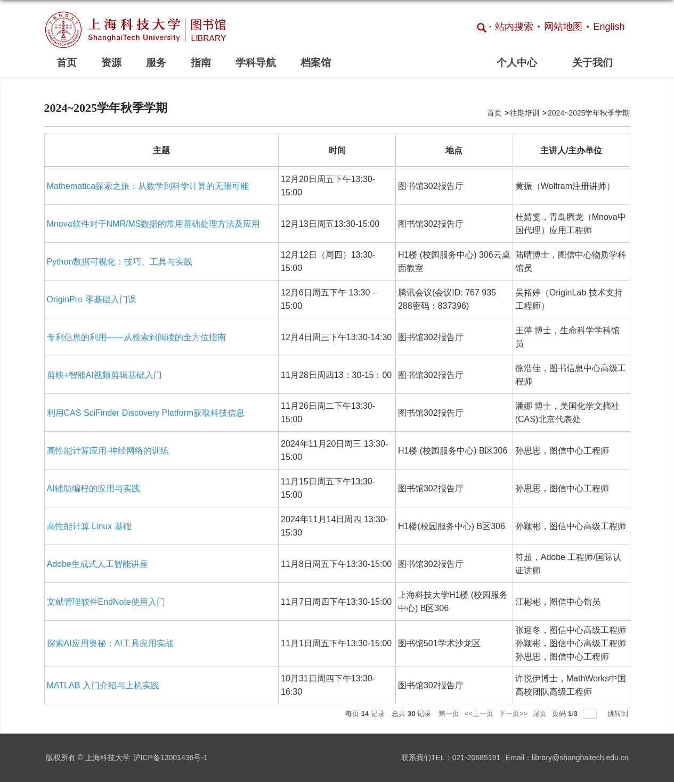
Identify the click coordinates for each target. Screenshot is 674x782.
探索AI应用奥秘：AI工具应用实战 (110, 643)
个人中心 (517, 62)
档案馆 (316, 62)
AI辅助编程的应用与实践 (93, 488)
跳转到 (618, 714)
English (608, 26)
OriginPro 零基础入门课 (91, 299)
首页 (66, 62)
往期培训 (525, 113)
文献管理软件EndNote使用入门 (106, 601)
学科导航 (256, 62)
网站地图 (563, 26)
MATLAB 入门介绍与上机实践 (103, 685)
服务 (156, 62)
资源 (111, 62)
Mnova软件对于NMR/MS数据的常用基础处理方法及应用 (154, 223)
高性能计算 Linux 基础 (89, 526)
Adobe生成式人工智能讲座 (97, 564)
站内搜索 (514, 26)
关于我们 (592, 62)
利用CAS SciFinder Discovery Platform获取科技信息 (146, 412)
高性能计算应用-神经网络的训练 (108, 450)
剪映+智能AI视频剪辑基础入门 (104, 375)
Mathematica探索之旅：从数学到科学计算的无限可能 (148, 186)
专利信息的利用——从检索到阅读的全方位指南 (136, 337)
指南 (201, 62)
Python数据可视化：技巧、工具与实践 (120, 261)
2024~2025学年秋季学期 (589, 113)
